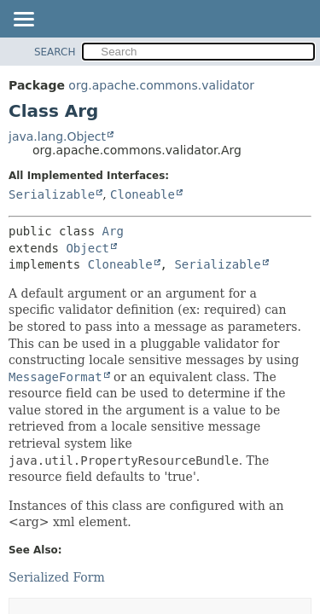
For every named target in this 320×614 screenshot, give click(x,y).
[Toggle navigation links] (23, 20)
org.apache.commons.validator (161, 85)
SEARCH (55, 52)
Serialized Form (57, 577)
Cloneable (142, 194)
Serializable (52, 194)
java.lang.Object (57, 136)
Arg (113, 231)
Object (87, 248)
